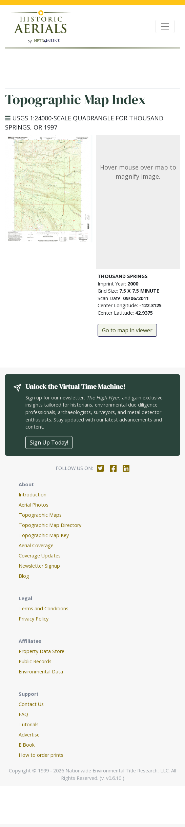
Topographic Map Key (44, 535)
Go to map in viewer (127, 330)
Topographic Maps (40, 515)
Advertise (29, 734)
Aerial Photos (33, 504)
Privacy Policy (33, 618)
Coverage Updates (40, 555)
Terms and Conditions (43, 608)
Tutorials (29, 724)
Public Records (35, 661)
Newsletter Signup (39, 566)
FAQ (23, 714)
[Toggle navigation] (165, 26)
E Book (27, 745)
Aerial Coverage (36, 545)
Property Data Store (41, 651)
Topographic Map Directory (50, 525)
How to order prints (41, 755)
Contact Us (31, 704)
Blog (24, 576)
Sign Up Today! (49, 442)
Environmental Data (41, 671)
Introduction (32, 494)
